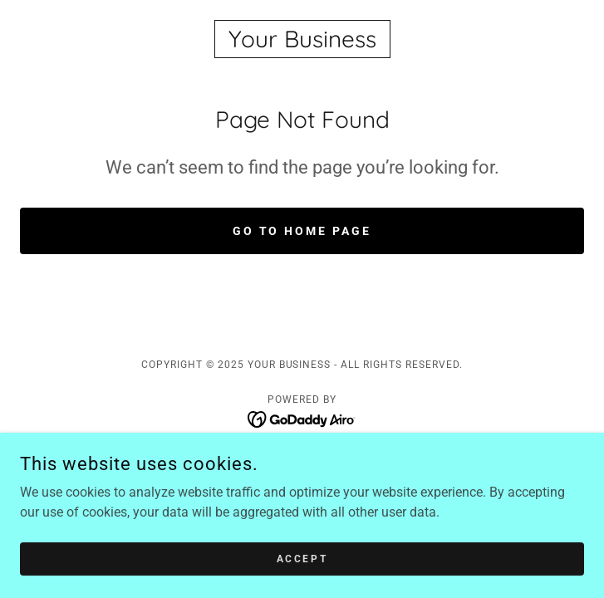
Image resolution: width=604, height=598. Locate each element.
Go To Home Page (302, 231)
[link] (302, 39)
